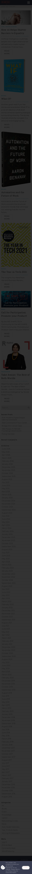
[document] (16, 437)
